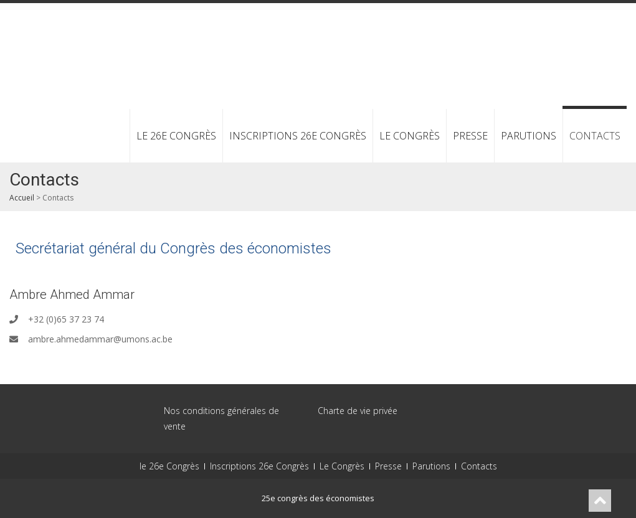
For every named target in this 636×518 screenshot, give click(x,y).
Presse (470, 136)
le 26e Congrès (176, 136)
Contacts (594, 136)
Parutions (528, 136)
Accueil (21, 197)
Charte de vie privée (357, 411)
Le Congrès (409, 136)
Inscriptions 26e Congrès (297, 136)
